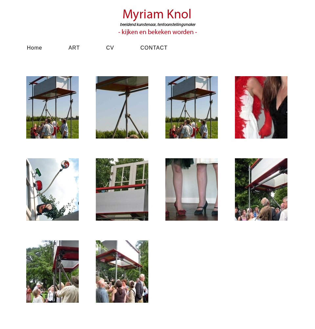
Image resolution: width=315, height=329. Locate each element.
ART (74, 48)
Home (34, 48)
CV (110, 48)
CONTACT (154, 48)
